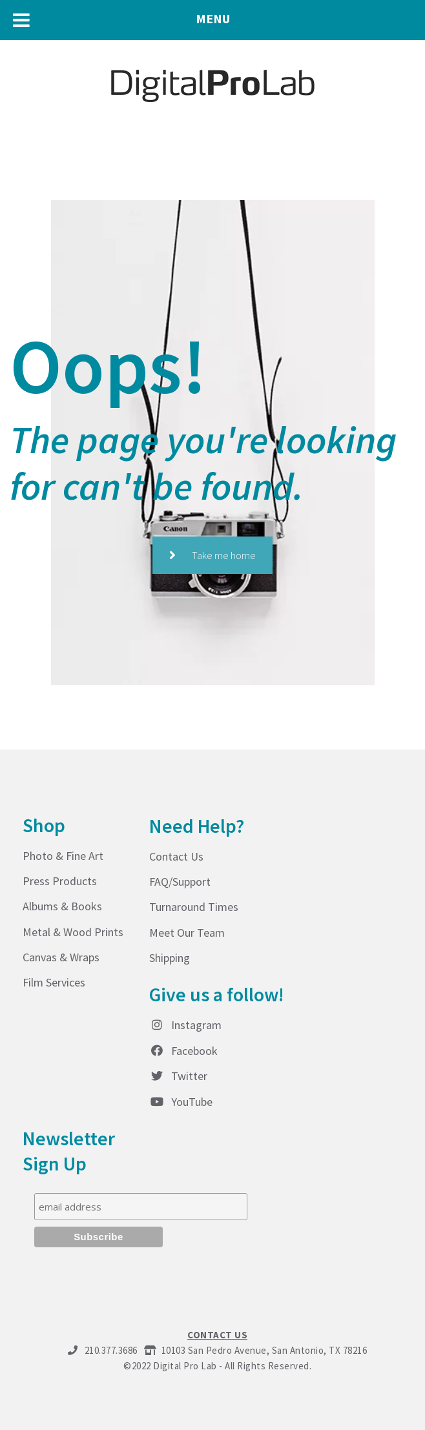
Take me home (212, 555)
